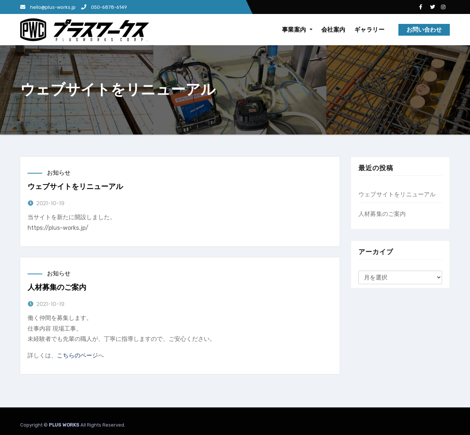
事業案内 (297, 29)
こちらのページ (77, 355)
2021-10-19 (50, 203)
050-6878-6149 (104, 7)
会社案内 (333, 29)
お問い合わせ (424, 29)
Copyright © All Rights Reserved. (72, 425)
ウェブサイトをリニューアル (75, 186)
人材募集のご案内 (57, 287)
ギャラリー (369, 29)
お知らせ (58, 172)
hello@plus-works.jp (48, 7)
